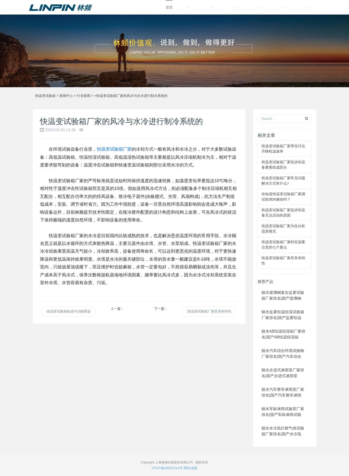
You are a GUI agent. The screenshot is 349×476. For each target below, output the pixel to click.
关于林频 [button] (212, 7)
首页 (169, 7)
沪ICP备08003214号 (167, 468)
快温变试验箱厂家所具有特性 (209, 311)
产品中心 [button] (188, 7)
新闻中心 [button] (236, 7)
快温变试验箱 (45, 96)
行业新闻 (83, 96)
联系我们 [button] (308, 7)
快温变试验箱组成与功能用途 (69, 311)
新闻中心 (66, 96)
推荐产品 (265, 282)
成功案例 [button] (260, 7)
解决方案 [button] (284, 7)
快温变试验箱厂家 (114, 149)
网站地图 (190, 468)
